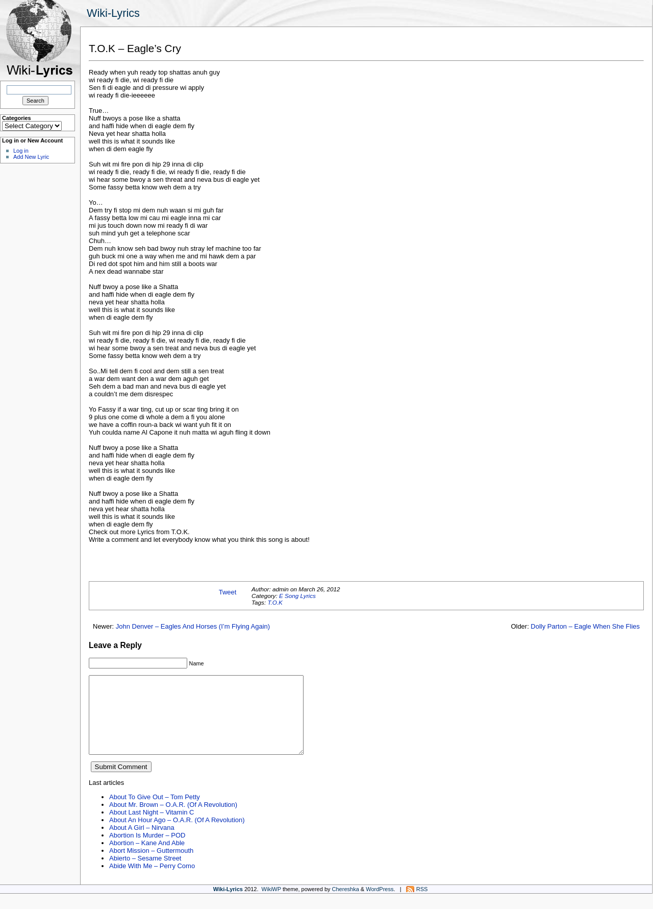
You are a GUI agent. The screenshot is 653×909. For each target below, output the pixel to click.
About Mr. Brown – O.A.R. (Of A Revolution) (173, 820)
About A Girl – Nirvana (141, 843)
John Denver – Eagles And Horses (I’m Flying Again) (193, 626)
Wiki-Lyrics (113, 13)
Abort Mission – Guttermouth (151, 866)
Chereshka (345, 904)
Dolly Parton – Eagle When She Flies (585, 626)
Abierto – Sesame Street (145, 873)
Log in (21, 151)
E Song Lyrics (297, 595)
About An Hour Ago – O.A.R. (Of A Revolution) (177, 835)
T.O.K (274, 602)
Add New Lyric (31, 157)
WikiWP (271, 904)
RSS (422, 904)
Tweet (228, 592)
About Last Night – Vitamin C (151, 827)
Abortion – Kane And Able (147, 858)
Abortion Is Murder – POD (147, 850)
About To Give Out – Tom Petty (154, 812)
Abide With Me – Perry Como (152, 881)
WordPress (379, 904)
